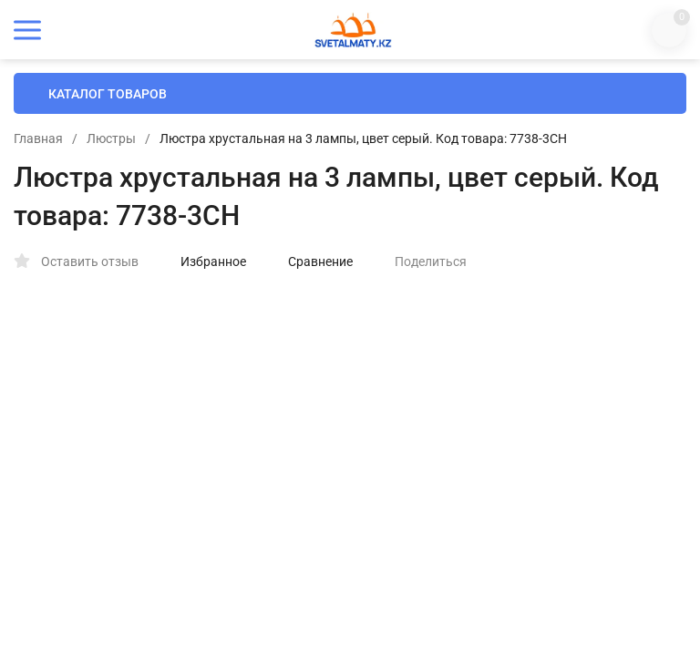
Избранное (203, 261)
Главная (38, 138)
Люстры (111, 138)
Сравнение (311, 261)
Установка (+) (441, 461)
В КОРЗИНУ (518, 589)
